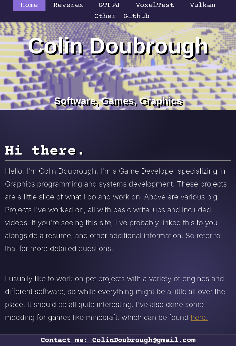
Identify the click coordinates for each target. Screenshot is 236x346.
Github (136, 16)
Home (29, 5)
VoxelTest (155, 5)
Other (105, 16)
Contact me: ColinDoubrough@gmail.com (118, 340)
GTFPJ (109, 5)
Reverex (68, 5)
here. (199, 317)
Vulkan (202, 5)
